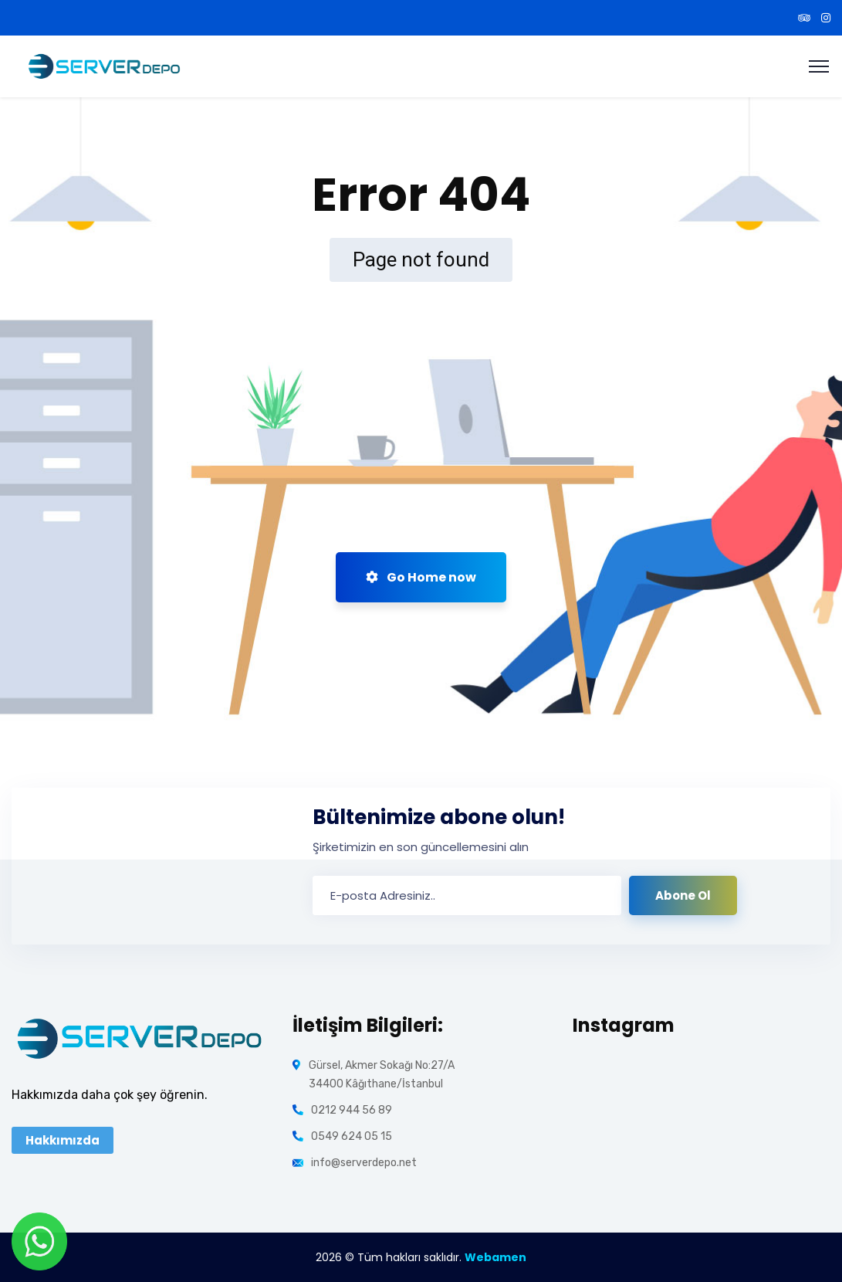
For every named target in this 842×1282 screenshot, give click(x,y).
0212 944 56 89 (351, 1110)
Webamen (495, 1257)
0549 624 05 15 (351, 1136)
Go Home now (421, 577)
